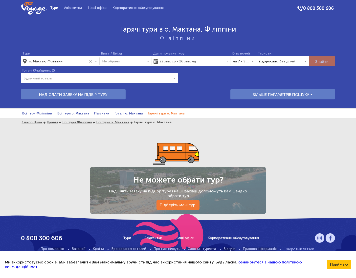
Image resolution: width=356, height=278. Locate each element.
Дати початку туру (168, 53)
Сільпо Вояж (32, 122)
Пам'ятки (101, 113)
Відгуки (229, 249)
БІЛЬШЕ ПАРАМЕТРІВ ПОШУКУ (283, 94)
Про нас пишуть (167, 249)
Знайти (322, 61)
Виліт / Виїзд (111, 53)
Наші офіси (97, 8)
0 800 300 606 (318, 8)
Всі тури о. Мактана (73, 113)
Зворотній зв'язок (300, 249)
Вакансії (78, 249)
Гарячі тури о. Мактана (166, 113)
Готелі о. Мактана (128, 113)
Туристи (264, 53)
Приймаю (339, 264)
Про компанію (52, 249)
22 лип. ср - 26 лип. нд (177, 61)
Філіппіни (178, 38)
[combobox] (58, 61)
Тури (54, 8)
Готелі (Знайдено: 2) (38, 70)
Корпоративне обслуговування (138, 8)
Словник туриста (202, 249)
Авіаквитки (73, 8)
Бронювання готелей (128, 249)
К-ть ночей (241, 53)
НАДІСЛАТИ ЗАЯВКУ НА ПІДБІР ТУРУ (73, 94)
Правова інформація (260, 249)
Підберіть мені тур (178, 205)
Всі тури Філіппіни (37, 113)
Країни (52, 122)
